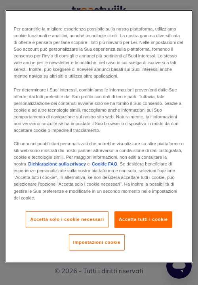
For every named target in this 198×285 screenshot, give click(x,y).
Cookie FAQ (104, 164)
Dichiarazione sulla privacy (57, 164)
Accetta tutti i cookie (143, 219)
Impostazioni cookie (97, 241)
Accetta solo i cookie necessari (67, 219)
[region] (99, 136)
